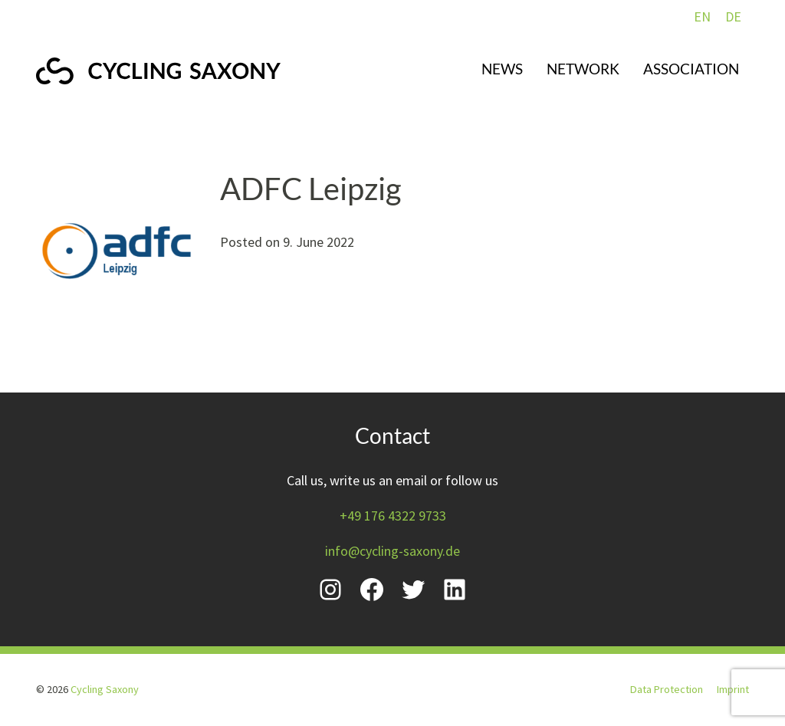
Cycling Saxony (105, 689)
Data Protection (666, 689)
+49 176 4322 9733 (393, 515)
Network (583, 68)
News (502, 68)
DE (733, 16)
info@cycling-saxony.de (392, 551)
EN (702, 16)
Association (691, 68)
